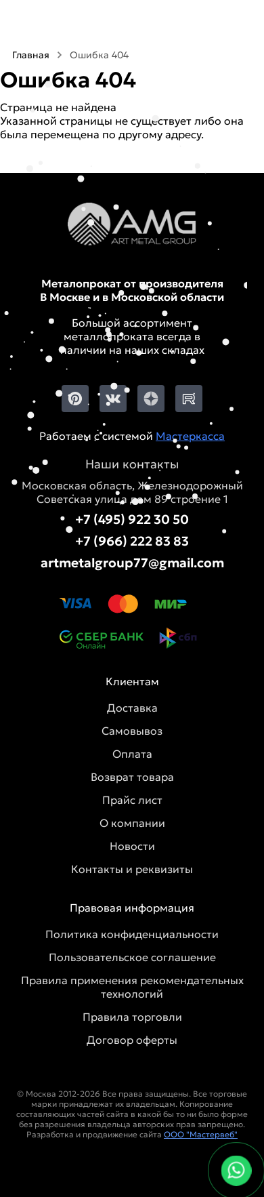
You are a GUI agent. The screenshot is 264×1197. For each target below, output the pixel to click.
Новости (132, 846)
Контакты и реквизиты (132, 869)
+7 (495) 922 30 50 (132, 519)
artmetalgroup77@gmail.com (132, 562)
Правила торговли (132, 1016)
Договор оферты (132, 1040)
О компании (132, 823)
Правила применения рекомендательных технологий (132, 986)
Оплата (132, 753)
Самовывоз (132, 730)
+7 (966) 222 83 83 (132, 541)
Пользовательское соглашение (132, 957)
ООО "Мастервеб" (201, 1134)
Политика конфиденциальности (132, 934)
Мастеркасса (190, 436)
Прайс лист (132, 800)
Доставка (132, 707)
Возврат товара (132, 777)
